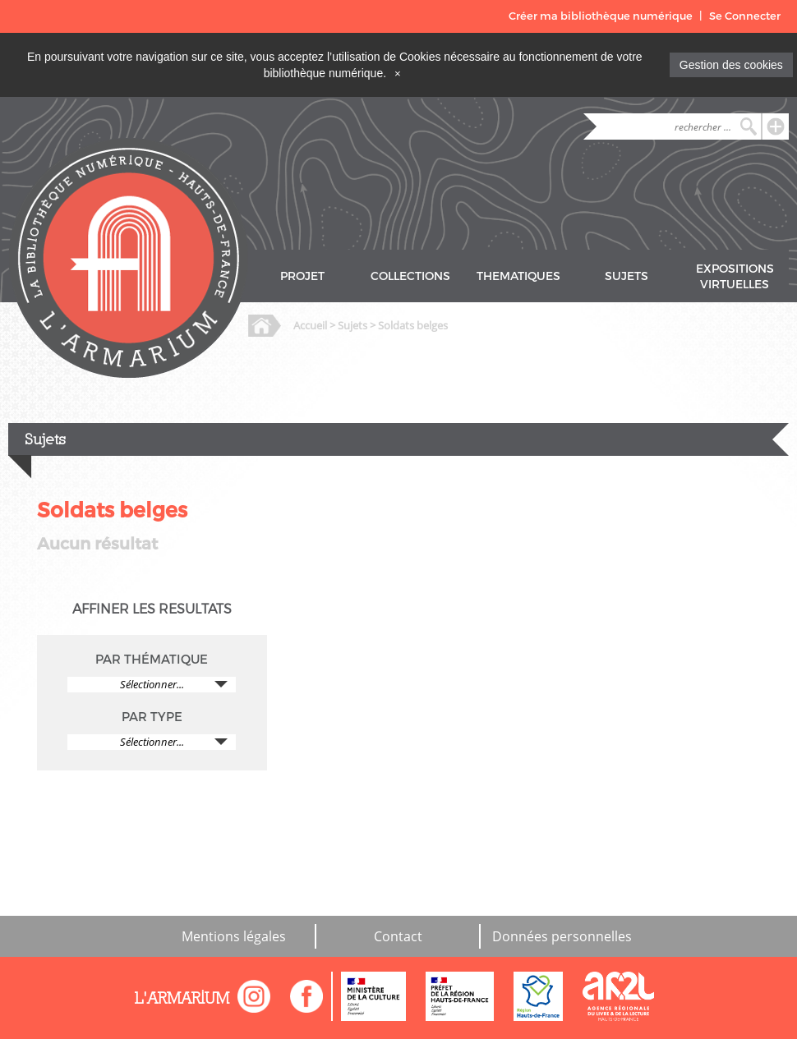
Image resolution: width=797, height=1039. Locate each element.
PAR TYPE (152, 717)
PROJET (302, 276)
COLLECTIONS (410, 276)
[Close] (397, 73)
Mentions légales (234, 936)
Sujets (352, 325)
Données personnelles (562, 936)
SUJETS (626, 276)
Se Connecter (745, 16)
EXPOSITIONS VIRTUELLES (735, 276)
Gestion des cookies (731, 64)
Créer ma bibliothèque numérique (601, 16)
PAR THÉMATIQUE (151, 659)
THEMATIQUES (518, 276)
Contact (398, 936)
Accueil (310, 325)
